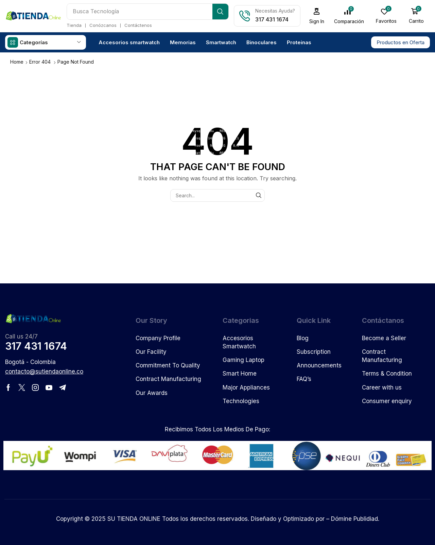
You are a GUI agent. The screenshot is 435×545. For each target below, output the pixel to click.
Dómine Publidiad (354, 518)
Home (16, 61)
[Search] (221, 11)
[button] (317, 16)
